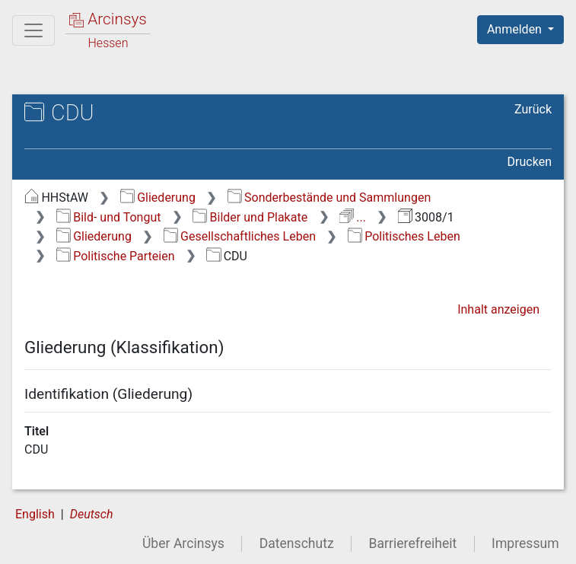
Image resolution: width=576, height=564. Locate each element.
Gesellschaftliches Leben (240, 236)
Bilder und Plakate (250, 217)
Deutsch (91, 514)
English (35, 514)
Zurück (533, 109)
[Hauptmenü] (33, 30)
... (352, 217)
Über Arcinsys (183, 543)
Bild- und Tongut (108, 217)
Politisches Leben (404, 236)
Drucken (530, 162)
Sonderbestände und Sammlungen (329, 197)
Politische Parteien (115, 256)
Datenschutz (296, 543)
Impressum (525, 543)
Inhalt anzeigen (498, 309)
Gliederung (158, 197)
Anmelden (516, 29)
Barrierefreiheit (413, 543)
